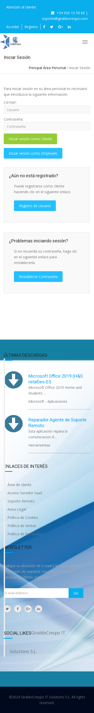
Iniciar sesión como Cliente (30, 138)
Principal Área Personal (47, 67)
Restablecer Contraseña (38, 276)
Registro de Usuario (35, 205)
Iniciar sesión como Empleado (33, 153)
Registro (31, 26)
